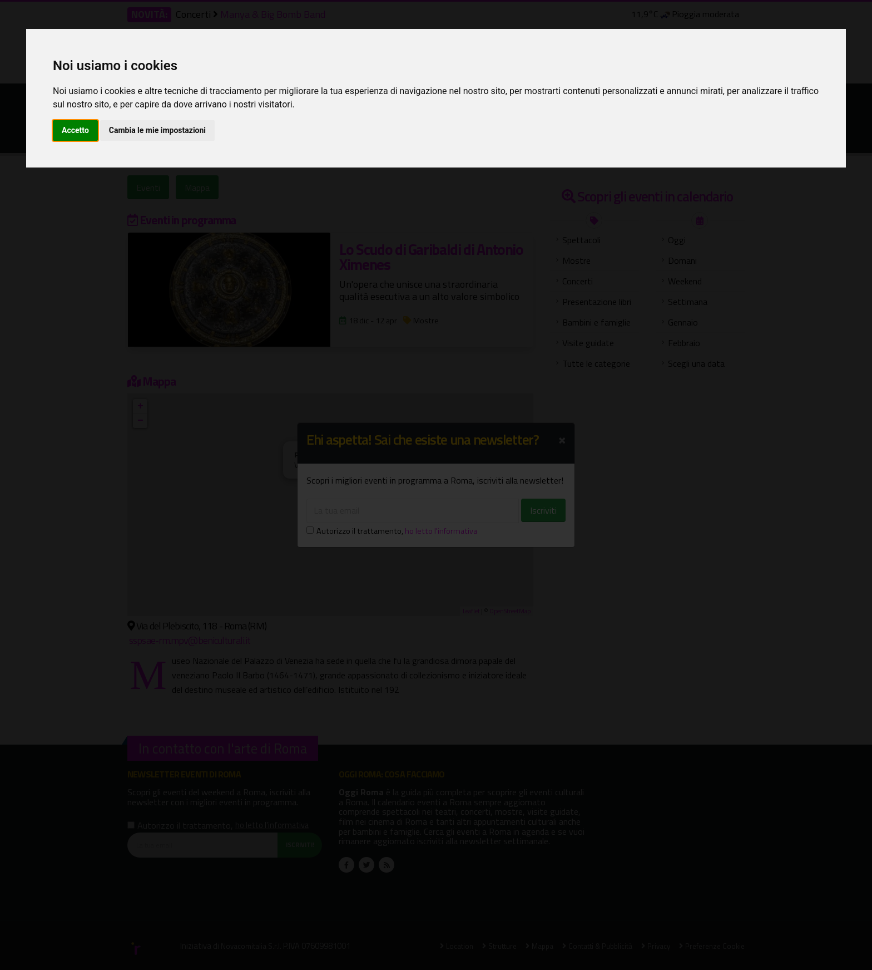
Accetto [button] (75, 130)
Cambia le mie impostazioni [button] (157, 130)
